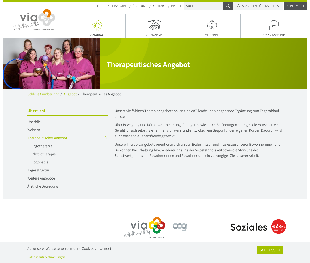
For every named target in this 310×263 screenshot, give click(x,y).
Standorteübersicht (258, 6)
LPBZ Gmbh (119, 6)
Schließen (270, 250)
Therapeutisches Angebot (56, 138)
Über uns (139, 6)
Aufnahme (154, 28)
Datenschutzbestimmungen (46, 257)
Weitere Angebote (41, 178)
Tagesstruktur (38, 170)
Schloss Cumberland (43, 94)
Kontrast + (295, 6)
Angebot (99, 28)
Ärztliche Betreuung (42, 186)
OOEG (101, 6)
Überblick (34, 121)
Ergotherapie (42, 145)
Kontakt (159, 6)
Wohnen (33, 129)
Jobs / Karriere (273, 28)
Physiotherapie (44, 154)
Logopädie (40, 162)
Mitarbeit (212, 28)
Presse (176, 6)
